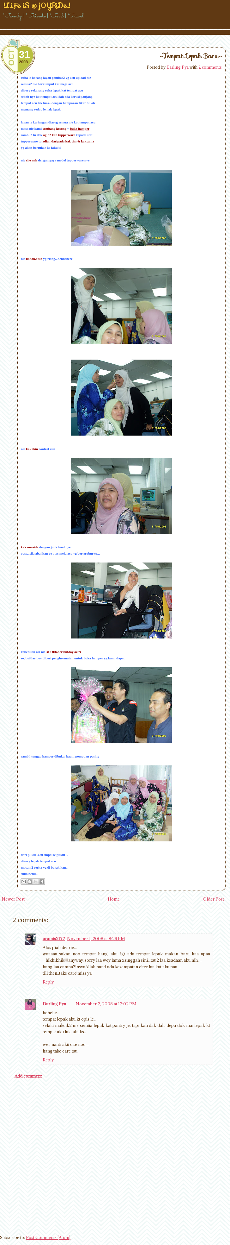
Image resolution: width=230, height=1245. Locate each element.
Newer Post (13, 899)
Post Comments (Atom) (48, 1237)
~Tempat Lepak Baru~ (191, 56)
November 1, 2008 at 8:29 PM (96, 938)
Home (114, 899)
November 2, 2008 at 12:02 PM (106, 1004)
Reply (48, 982)
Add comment (28, 1076)
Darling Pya (177, 67)
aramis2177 (54, 938)
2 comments (210, 67)
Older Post (213, 899)
